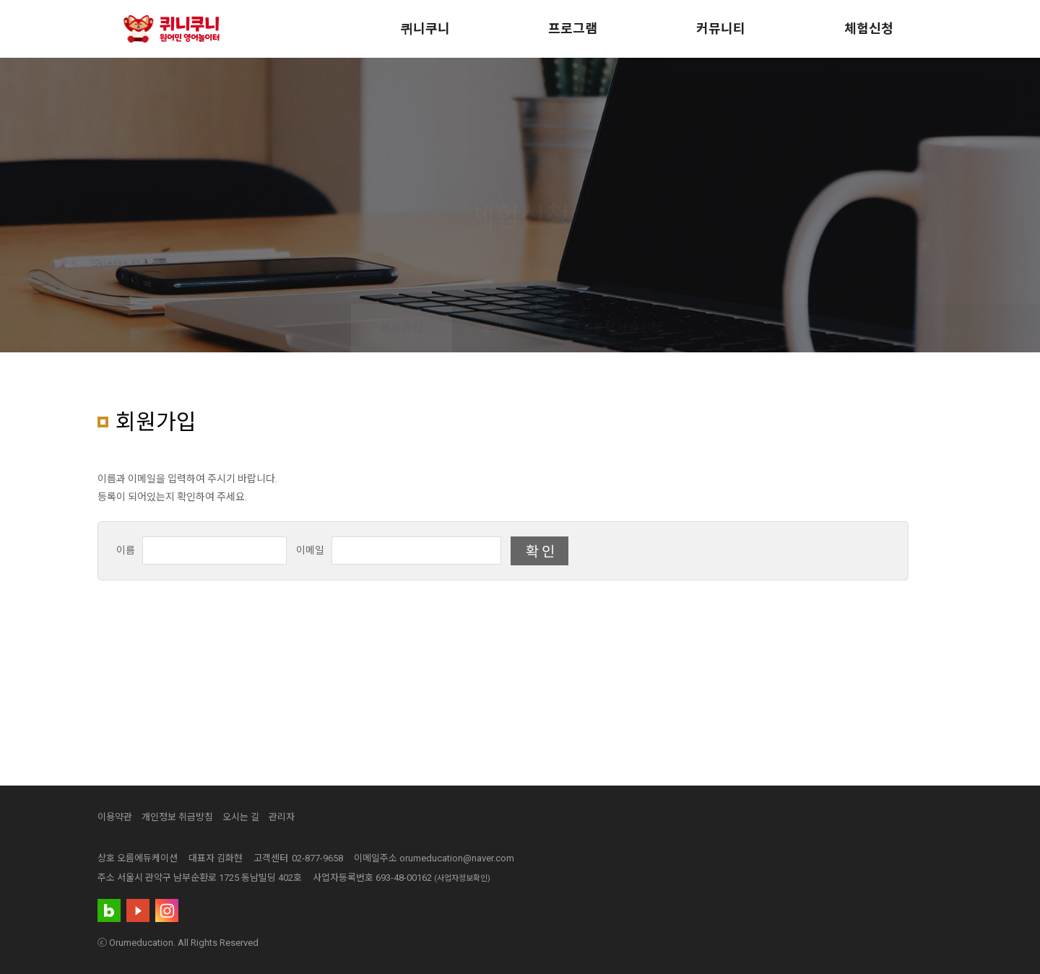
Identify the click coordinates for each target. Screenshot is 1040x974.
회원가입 (401, 328)
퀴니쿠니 (425, 28)
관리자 (282, 817)
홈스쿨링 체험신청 (616, 328)
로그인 (497, 328)
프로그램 (572, 28)
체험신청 (868, 28)
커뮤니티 (720, 28)
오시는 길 (240, 817)
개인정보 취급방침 (177, 817)
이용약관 (115, 817)
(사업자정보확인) (462, 878)
